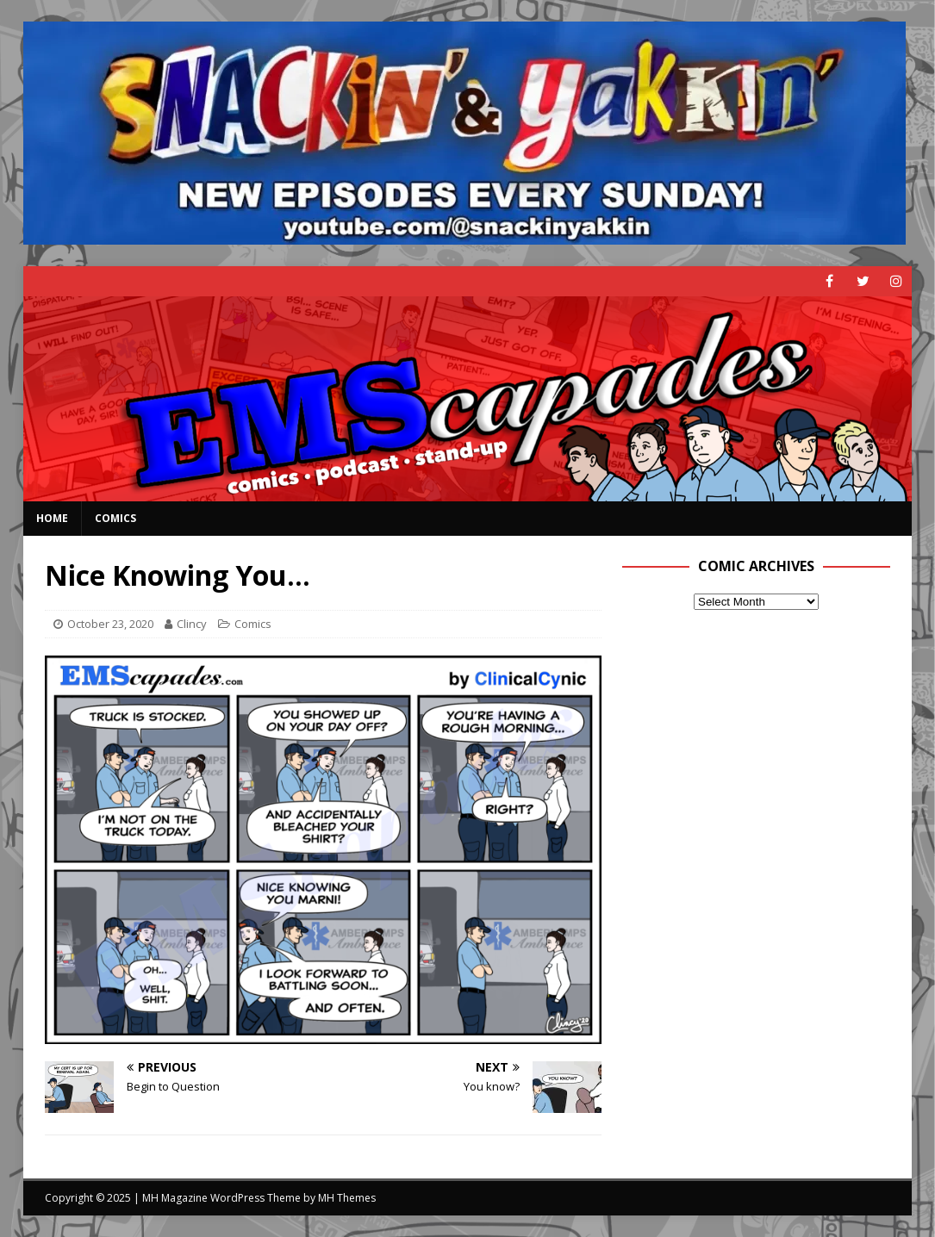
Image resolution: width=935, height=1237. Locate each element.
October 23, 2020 (110, 623)
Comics (115, 518)
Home (52, 518)
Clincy (192, 623)
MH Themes (347, 1197)
